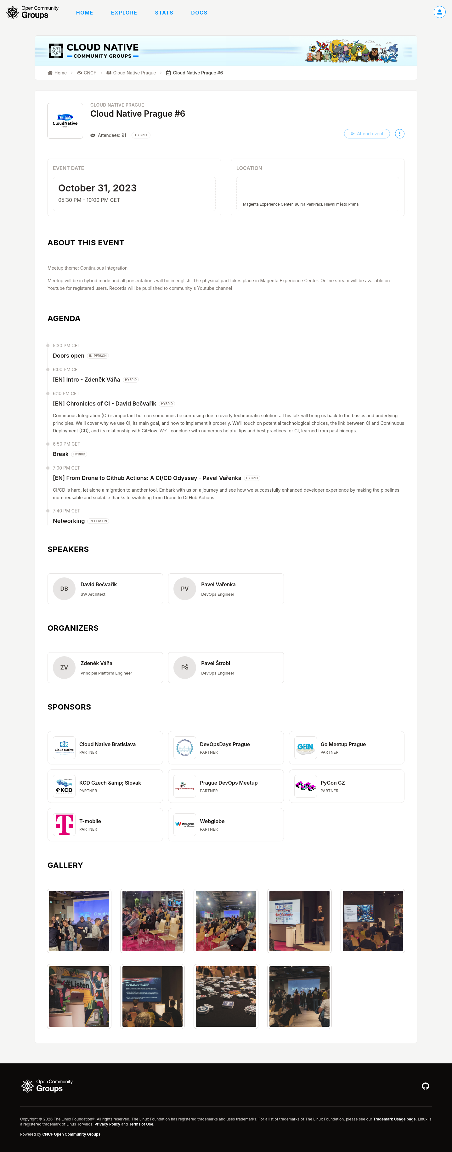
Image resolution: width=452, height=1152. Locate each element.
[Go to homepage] (35, 12)
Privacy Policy (107, 1124)
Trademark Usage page (394, 1119)
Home (84, 12)
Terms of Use (141, 1124)
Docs (199, 12)
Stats (164, 12)
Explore (124, 12)
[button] (105, 588)
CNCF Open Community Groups (71, 1134)
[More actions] (399, 133)
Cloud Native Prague (117, 105)
